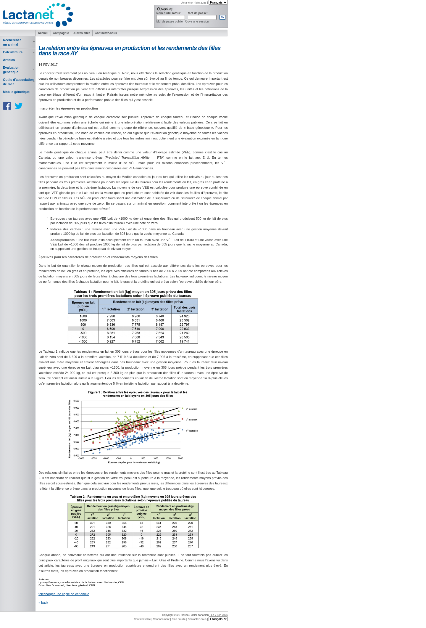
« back (43, 602)
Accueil (43, 33)
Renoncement (161, 619)
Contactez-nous (106, 33)
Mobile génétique (16, 92)
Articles (9, 60)
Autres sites (81, 33)
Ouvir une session (197, 21)
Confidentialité (142, 619)
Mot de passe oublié (169, 21)
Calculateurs (12, 52)
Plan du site (178, 619)
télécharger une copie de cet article (63, 594)
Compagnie (61, 33)
